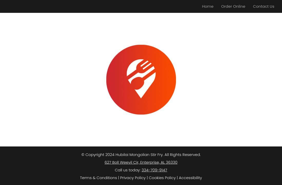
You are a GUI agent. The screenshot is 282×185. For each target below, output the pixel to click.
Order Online (233, 6)
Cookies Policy (162, 177)
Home (207, 6)
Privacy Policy (132, 177)
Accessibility (190, 177)
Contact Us (263, 6)
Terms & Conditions (98, 177)
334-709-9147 (154, 170)
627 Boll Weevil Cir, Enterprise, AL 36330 (140, 162)
